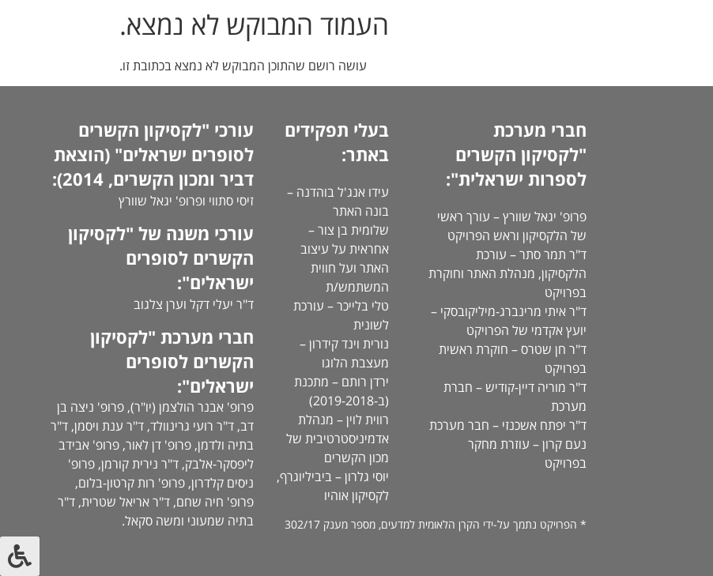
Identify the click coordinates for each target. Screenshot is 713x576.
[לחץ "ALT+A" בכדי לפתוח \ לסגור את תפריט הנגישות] (20, 556)
